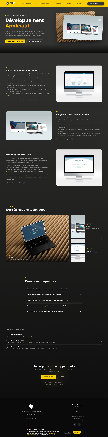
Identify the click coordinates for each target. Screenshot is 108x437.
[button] (10, 3)
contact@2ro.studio (50, 384)
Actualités (68, 3)
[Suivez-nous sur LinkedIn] (79, 424)
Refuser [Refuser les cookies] (68, 432)
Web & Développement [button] (42, 3)
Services (9, 15)
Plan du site (77, 418)
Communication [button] (26, 3)
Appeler (62, 376)
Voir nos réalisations (35, 41)
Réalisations (57, 3)
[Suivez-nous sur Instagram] (74, 424)
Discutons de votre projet (15, 41)
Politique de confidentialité (77, 416)
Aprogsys (20, 177)
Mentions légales (77, 413)
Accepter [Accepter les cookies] (77, 432)
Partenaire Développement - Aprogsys (77, 421)
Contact (78, 3)
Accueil (77, 406)
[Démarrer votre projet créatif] (95, 3)
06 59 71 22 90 (59, 384)
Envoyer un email (48, 376)
